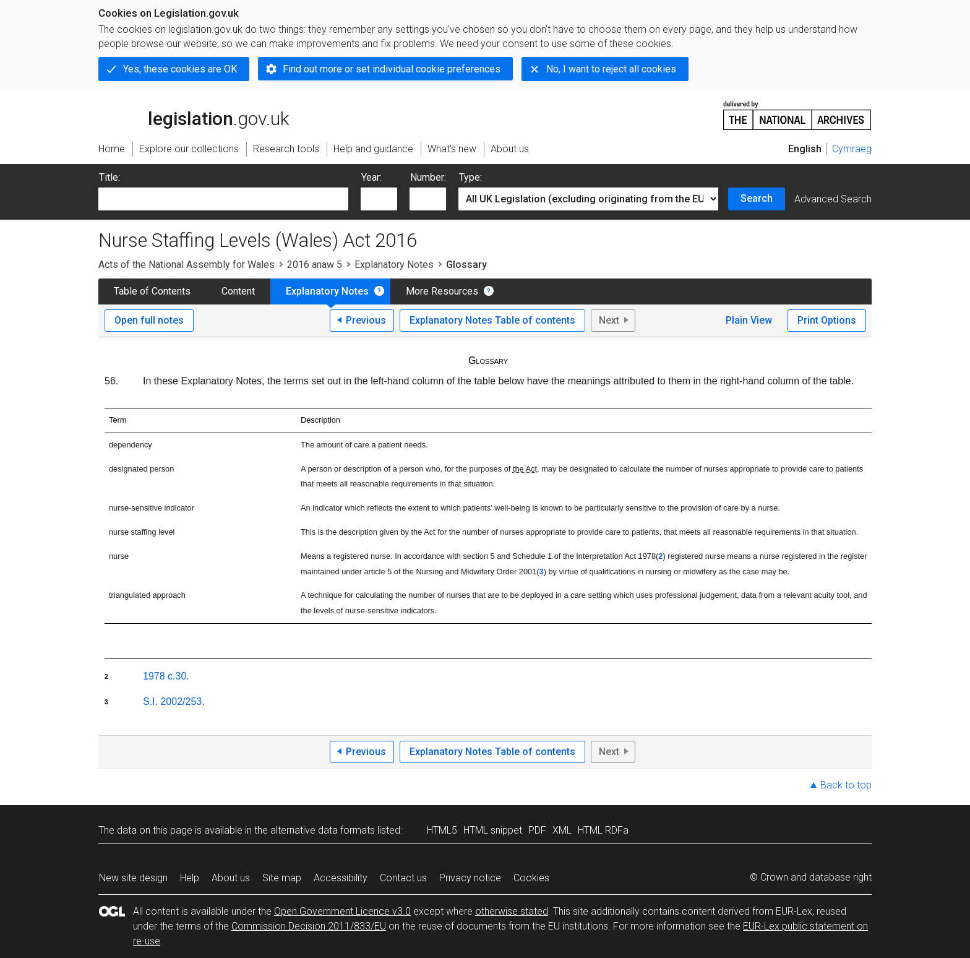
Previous (366, 320)
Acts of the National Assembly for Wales (186, 264)
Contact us (403, 878)
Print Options (826, 320)
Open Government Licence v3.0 (342, 911)
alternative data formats (322, 830)
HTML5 (442, 830)
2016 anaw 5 (314, 264)
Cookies (531, 878)
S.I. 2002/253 (172, 701)
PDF (537, 830)
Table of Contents (152, 291)
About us (231, 878)
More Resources (442, 291)
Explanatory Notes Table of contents (492, 320)
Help (189, 878)
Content (238, 291)
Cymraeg (852, 149)
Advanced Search (833, 199)
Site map (281, 878)
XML (562, 830)
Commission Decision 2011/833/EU (308, 926)
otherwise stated (511, 911)
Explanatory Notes (394, 264)
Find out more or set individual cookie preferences (391, 69)
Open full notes (149, 320)
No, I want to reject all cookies (611, 69)
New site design (133, 878)
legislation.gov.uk (193, 114)
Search (756, 198)
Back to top (846, 785)
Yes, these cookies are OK (180, 69)
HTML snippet (492, 830)
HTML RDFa (603, 830)
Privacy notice (470, 878)
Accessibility (340, 878)
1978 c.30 (164, 676)
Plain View (749, 320)
